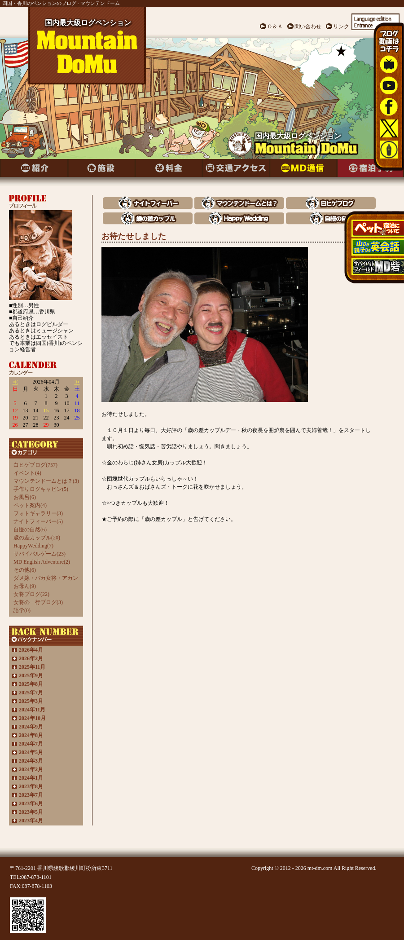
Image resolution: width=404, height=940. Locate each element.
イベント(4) (27, 473)
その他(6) (24, 570)
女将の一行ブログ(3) (38, 602)
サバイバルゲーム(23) (39, 554)
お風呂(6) (24, 497)
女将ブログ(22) (31, 594)
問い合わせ (307, 26)
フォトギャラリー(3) (38, 513)
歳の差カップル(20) (36, 537)
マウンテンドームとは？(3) (46, 481)
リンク (341, 26)
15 (46, 410)
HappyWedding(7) (33, 546)
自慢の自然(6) (30, 529)
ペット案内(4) (30, 505)
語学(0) (22, 610)
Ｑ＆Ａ (275, 26)
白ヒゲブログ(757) (35, 465)
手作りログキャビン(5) (40, 489)
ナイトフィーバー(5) (38, 521)
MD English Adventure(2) (41, 562)
